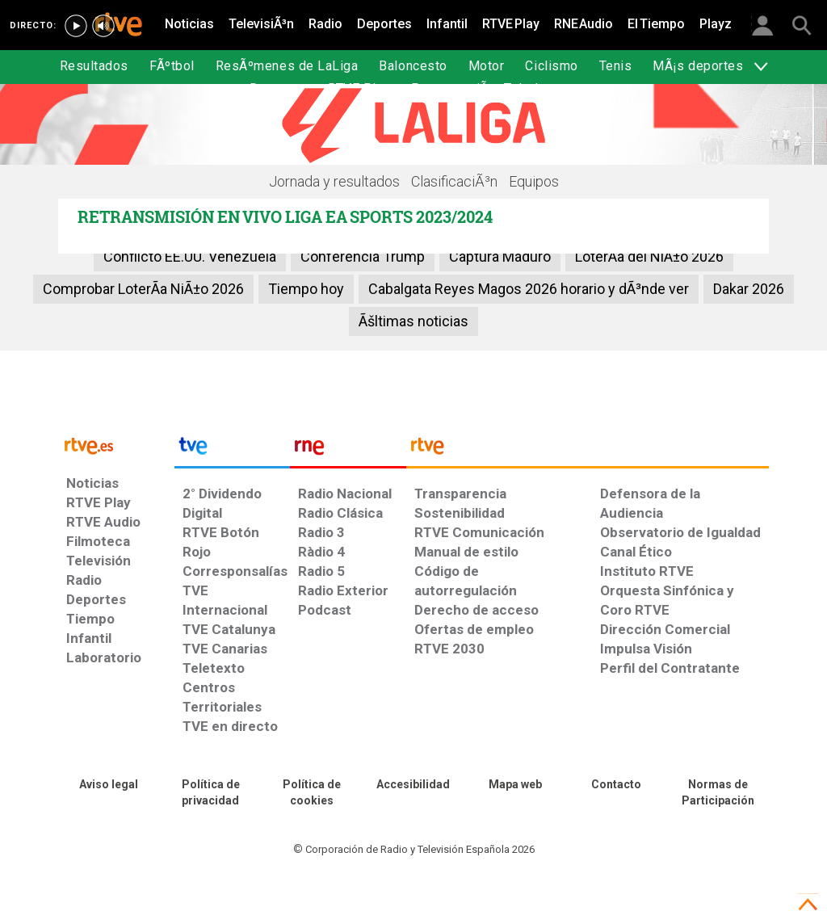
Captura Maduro (500, 256)
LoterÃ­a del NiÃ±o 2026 (649, 256)
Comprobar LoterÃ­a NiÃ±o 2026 (143, 288)
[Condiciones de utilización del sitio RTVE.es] (109, 785)
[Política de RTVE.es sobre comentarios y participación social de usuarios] (718, 793)
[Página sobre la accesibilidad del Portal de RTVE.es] (413, 785)
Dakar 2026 (748, 288)
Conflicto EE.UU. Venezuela (189, 256)
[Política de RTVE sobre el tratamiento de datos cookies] (312, 793)
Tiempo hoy (306, 288)
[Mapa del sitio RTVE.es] (515, 785)
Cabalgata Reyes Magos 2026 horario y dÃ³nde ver (528, 288)
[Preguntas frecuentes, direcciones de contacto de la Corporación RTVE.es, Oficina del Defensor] (617, 785)
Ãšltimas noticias (413, 321)
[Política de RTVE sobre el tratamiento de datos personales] (211, 793)
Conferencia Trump (362, 256)
